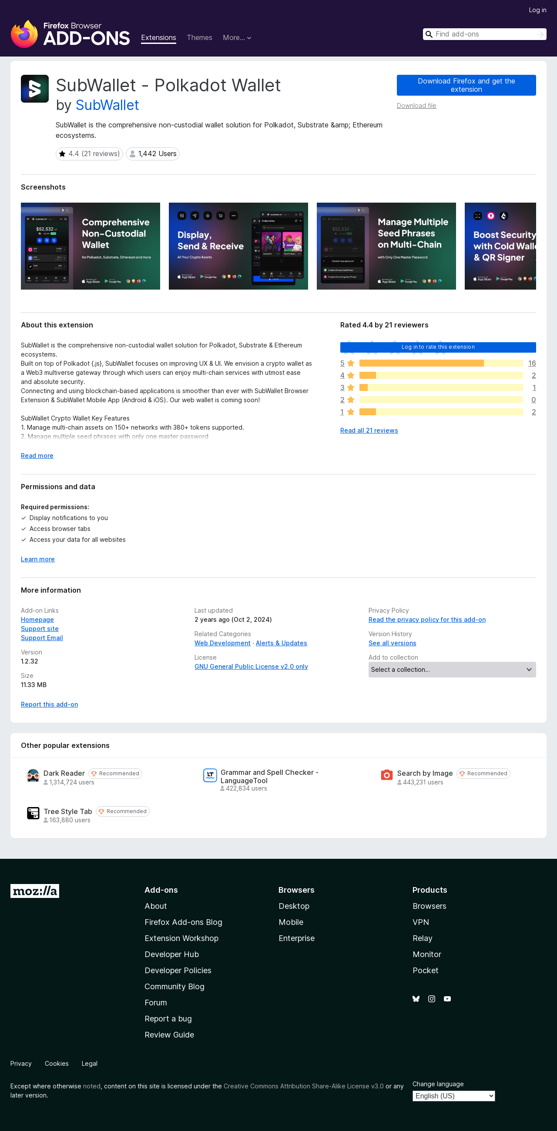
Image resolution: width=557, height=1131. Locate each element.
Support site (40, 628)
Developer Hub (171, 954)
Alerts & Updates (281, 643)
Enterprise (296, 938)
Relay (423, 938)
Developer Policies (177, 970)
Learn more (38, 559)
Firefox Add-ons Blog (183, 922)
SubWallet (107, 105)
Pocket (426, 970)
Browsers (429, 906)
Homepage (37, 619)
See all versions (392, 643)
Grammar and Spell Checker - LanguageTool (270, 776)
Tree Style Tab (68, 811)
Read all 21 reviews (369, 430)
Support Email (42, 637)
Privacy (21, 1063)
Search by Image (425, 773)
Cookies (57, 1063)
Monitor (427, 954)
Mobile (290, 922)
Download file (416, 105)
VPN (421, 922)
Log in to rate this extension (438, 347)
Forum (155, 1002)
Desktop (293, 906)
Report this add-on (49, 704)
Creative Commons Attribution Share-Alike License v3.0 (304, 1086)
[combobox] (485, 34)
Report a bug (168, 1018)
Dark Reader (64, 773)
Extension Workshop (181, 938)
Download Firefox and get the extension (466, 85)
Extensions (158, 37)
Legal (89, 1063)
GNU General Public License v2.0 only (251, 666)
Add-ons (161, 889)
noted (92, 1086)
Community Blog (174, 986)
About (155, 906)
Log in (538, 9)
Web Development (223, 643)
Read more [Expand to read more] (37, 455)
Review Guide (169, 1034)
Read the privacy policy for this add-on (427, 619)
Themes (199, 37)
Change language (438, 1084)
